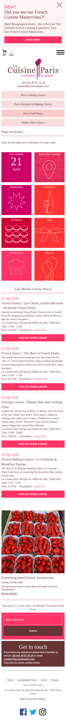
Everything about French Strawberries (27, 578)
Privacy (55, 680)
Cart (4, 52)
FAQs (10, 680)
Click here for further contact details (22, 662)
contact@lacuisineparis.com (33, 86)
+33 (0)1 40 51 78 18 (33, 82)
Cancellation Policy (27, 680)
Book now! (33, 40)
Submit (33, 631)
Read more (9, 593)
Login (11, 52)
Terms (44, 680)
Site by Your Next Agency (33, 699)
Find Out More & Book (33, 338)
